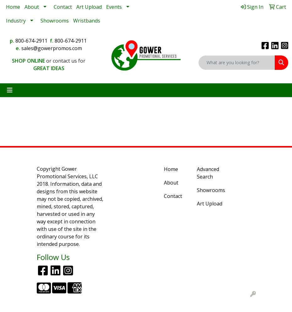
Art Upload (89, 6)
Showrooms (55, 20)
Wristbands (86, 20)
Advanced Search (208, 173)
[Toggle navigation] (9, 90)
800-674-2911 (31, 40)
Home (13, 6)
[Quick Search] (236, 62)
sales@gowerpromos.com (51, 48)
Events (114, 6)
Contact (63, 6)
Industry (16, 20)
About (31, 6)
